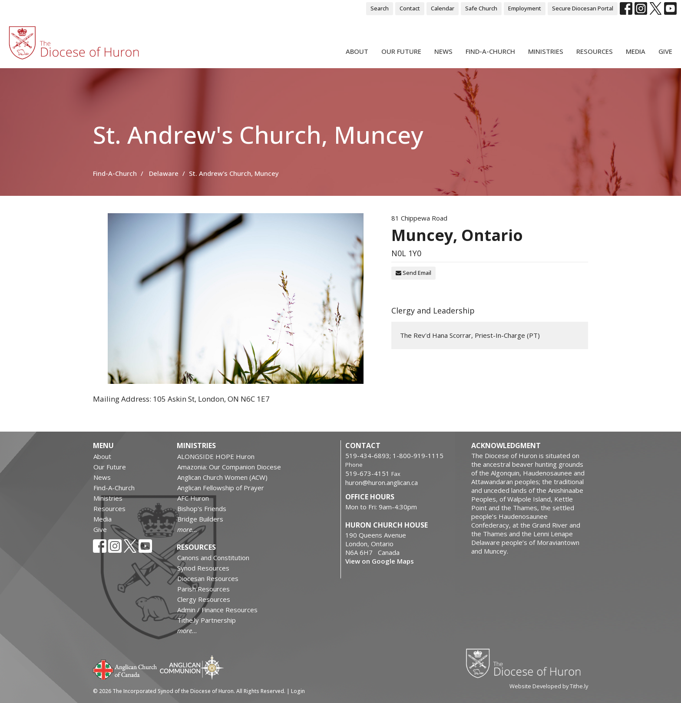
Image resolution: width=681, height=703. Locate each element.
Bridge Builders (200, 519)
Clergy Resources (203, 599)
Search (379, 8)
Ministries (545, 51)
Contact (410, 8)
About (357, 51)
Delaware (164, 173)
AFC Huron (193, 498)
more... (187, 529)
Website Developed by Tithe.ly (548, 686)
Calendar (442, 8)
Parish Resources (203, 588)
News (443, 51)
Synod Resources (203, 568)
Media (635, 51)
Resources (594, 51)
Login (298, 691)
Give (665, 51)
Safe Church (481, 8)
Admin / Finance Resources (217, 609)
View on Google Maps (379, 561)
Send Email (413, 273)
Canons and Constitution (213, 557)
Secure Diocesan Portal (582, 8)
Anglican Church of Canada (125, 669)
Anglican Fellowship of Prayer (220, 487)
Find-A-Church (490, 51)
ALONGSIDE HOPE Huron (216, 456)
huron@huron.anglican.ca (381, 482)
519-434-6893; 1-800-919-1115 (394, 455)
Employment (524, 8)
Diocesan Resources (207, 578)
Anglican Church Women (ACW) (222, 477)
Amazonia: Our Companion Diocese (229, 466)
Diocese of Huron (526, 663)
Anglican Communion (191, 667)
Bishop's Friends (201, 508)
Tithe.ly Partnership (206, 620)
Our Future (401, 51)
